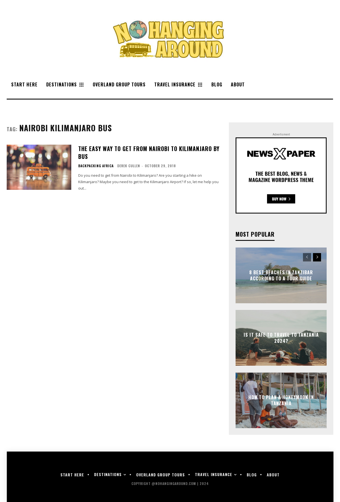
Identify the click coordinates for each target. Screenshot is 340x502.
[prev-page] (307, 257)
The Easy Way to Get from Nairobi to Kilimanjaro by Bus (148, 152)
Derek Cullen (128, 165)
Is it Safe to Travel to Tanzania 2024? (281, 337)
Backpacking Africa (96, 166)
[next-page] (317, 257)
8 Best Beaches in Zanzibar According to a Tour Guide (281, 275)
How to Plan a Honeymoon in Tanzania (281, 400)
